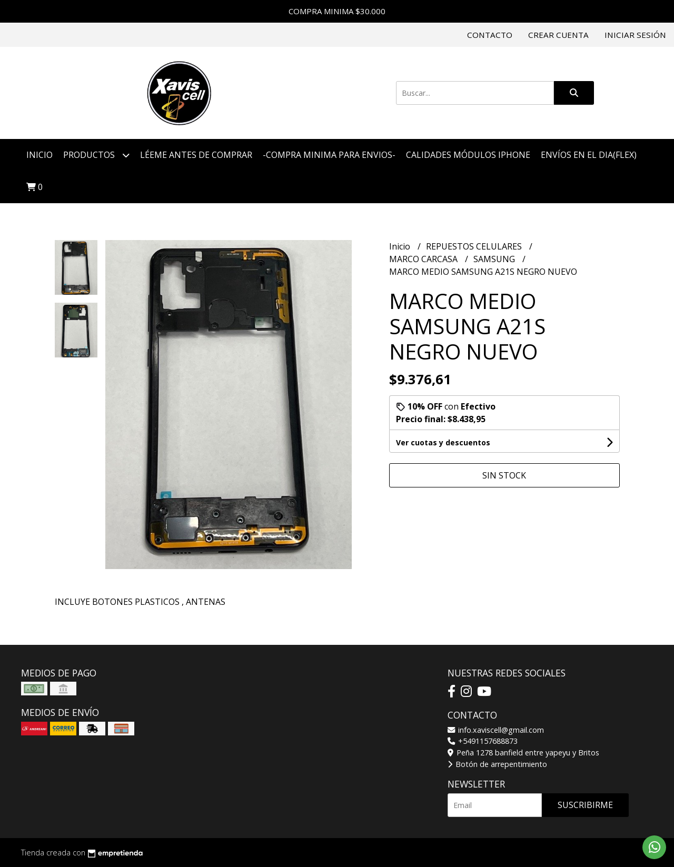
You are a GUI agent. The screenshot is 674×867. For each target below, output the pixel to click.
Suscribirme (585, 805)
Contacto (489, 34)
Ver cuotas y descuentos (443, 442)
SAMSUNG (495, 259)
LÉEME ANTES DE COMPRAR (196, 155)
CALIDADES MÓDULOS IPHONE (468, 155)
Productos (96, 155)
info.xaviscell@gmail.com (496, 730)
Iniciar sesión (635, 34)
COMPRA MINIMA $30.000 (337, 11)
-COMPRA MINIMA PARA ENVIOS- (329, 155)
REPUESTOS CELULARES (475, 246)
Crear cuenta (558, 34)
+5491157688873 (483, 741)
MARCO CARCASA (424, 259)
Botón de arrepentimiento (497, 764)
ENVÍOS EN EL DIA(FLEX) (589, 155)
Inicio (39, 155)
